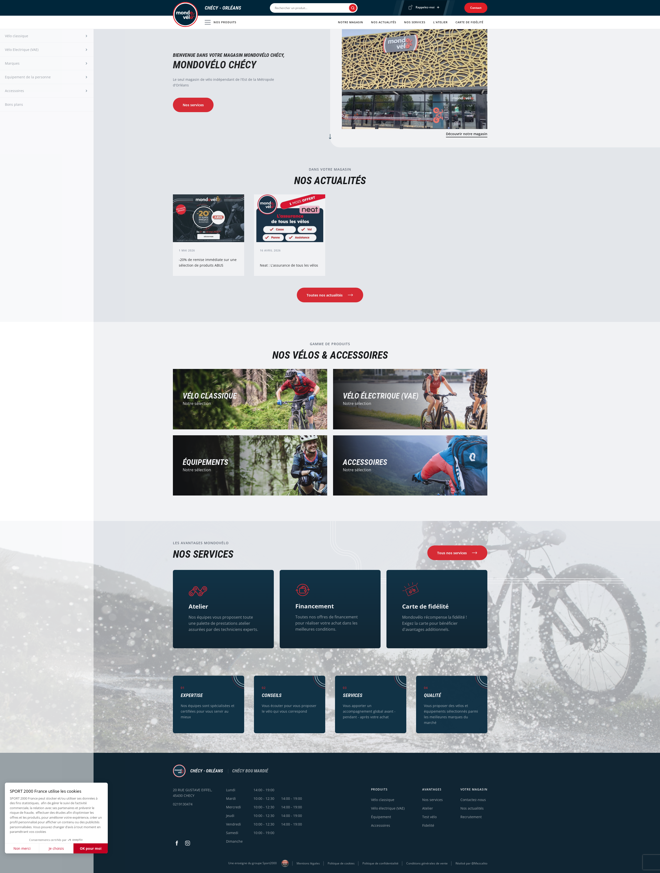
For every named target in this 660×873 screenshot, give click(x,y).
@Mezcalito (479, 863)
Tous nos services (452, 556)
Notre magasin (350, 22)
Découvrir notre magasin (466, 133)
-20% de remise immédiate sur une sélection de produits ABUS (208, 264)
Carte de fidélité (469, 22)
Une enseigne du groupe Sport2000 (258, 863)
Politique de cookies (341, 863)
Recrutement (471, 816)
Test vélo (429, 816)
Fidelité (428, 825)
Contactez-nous (473, 799)
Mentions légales (308, 863)
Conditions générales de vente (427, 863)
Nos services (414, 22)
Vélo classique (382, 799)
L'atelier (440, 22)
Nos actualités (383, 22)
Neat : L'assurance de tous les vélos (289, 267)
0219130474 (182, 804)
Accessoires (365, 466)
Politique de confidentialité (380, 863)
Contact (475, 8)
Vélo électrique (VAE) (381, 398)
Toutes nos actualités (325, 296)
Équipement (381, 816)
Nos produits (220, 22)
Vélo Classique (210, 397)
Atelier (198, 608)
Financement (314, 608)
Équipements (205, 465)
